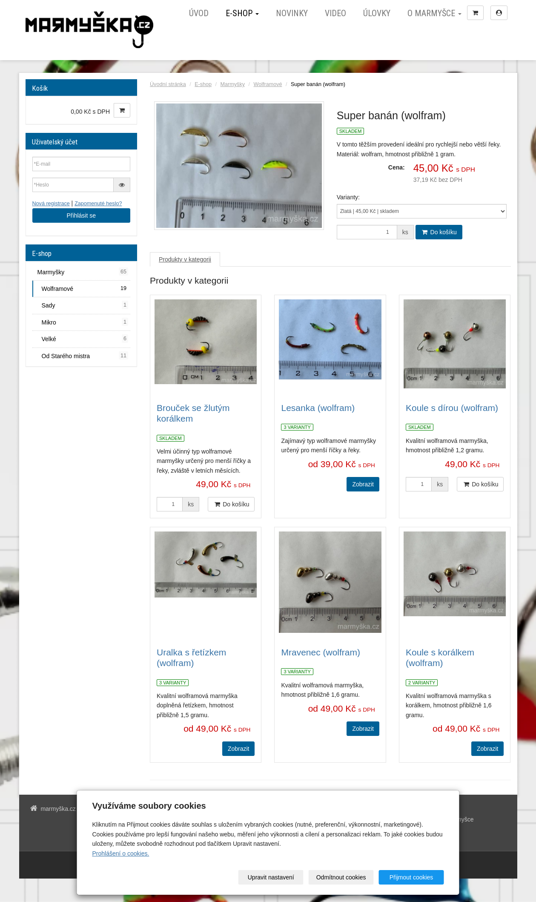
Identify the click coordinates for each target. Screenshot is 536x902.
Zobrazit (363, 484)
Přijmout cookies (411, 877)
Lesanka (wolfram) (318, 408)
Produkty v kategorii (185, 259)
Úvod (199, 13)
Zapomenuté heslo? (98, 204)
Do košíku (439, 232)
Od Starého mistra (85, 355)
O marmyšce (434, 13)
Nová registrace (51, 204)
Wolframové (267, 84)
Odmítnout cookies (341, 877)
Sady (85, 305)
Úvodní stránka (168, 84)
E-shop (242, 13)
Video (335, 13)
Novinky (292, 13)
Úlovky (376, 13)
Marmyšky (233, 84)
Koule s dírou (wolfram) (452, 408)
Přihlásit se (81, 215)
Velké (85, 338)
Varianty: (348, 197)
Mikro (85, 322)
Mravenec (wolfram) (320, 652)
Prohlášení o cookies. (120, 853)
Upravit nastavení (271, 877)
